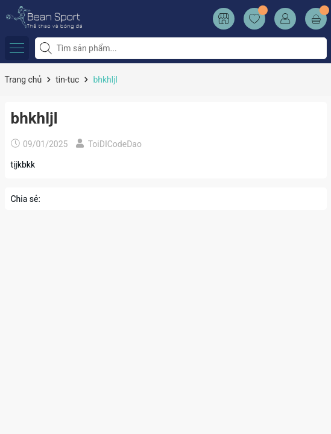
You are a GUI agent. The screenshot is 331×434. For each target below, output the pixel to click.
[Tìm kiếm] (47, 48)
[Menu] (17, 48)
